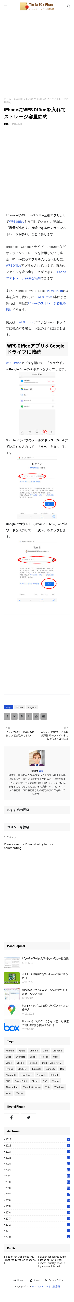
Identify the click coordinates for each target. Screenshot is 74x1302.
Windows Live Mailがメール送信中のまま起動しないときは (45, 991)
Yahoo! (19, 1093)
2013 (38, 1218)
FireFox (44, 1056)
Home (18, 1280)
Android (10, 1050)
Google (20, 1062)
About (34, 1280)
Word (8, 1093)
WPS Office (16, 221)
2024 (38, 1151)
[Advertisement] (37, 54)
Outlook (54, 1074)
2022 (38, 1163)
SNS (45, 1081)
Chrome (34, 1050)
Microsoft (11, 1074)
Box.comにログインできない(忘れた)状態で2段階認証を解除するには (45, 1023)
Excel (33, 1056)
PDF (8, 1081)
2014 (38, 1212)
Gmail (9, 1062)
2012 (38, 1224)
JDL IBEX (22, 1068)
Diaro (45, 1050)
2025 (38, 1145)
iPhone (19, 707)
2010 (38, 1236)
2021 (38, 1169)
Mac (62, 1068)
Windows (59, 1087)
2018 (38, 1188)
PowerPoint (55, 290)
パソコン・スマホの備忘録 (46, 1286)
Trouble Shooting (31, 1087)
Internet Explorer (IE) (52, 1062)
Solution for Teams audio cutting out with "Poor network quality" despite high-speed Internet (52, 1261)
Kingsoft (17, 98)
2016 (38, 1200)
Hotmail (33, 1062)
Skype (35, 1081)
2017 (38, 1194)
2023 (38, 1157)
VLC (47, 1087)
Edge (8, 1056)
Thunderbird (12, 1087)
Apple (22, 1050)
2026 (38, 1139)
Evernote (20, 1056)
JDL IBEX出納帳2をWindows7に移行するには (45, 976)
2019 (38, 1182)
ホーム (7, 98)
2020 (38, 1176)
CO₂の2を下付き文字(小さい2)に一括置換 (45, 958)
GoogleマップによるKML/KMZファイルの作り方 (45, 1007)
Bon (6, 123)
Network (41, 1074)
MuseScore (26, 1074)
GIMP (55, 1056)
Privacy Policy (53, 1280)
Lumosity (50, 1068)
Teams (55, 1081)
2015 (38, 1206)
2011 (38, 1230)
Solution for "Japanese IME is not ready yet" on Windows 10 (20, 1259)
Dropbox (57, 1050)
